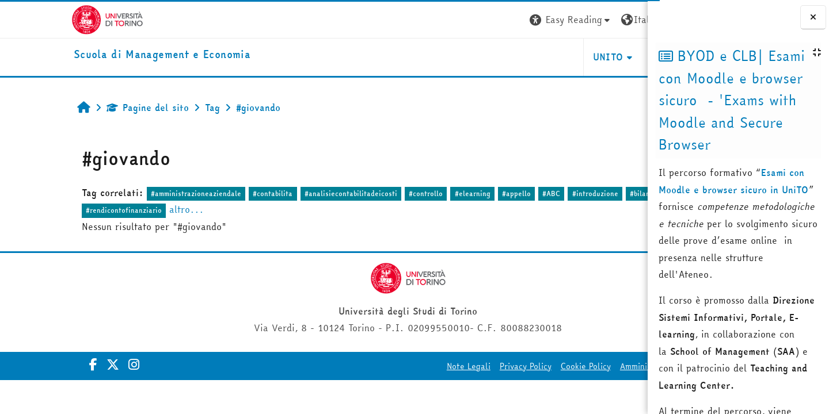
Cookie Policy (488, 366)
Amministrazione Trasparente (578, 366)
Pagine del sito (82, 107)
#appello (450, 193)
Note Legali (371, 366)
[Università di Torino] (36, 18)
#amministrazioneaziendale (130, 193)
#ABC (486, 193)
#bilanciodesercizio (596, 193)
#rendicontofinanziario (58, 210)
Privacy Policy (428, 366)
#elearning (407, 193)
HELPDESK (577, 57)
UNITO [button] (511, 57)
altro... (121, 209)
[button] (474, 20)
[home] (90, 55)
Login (626, 19)
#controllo (360, 193)
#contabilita (207, 193)
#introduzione (530, 193)
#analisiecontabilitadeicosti (285, 193)
